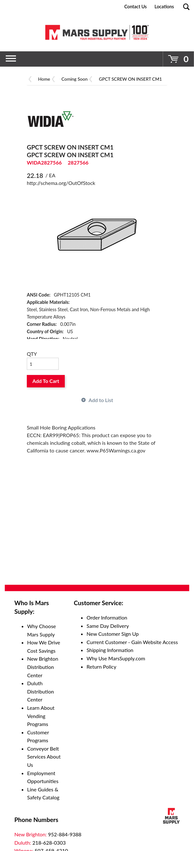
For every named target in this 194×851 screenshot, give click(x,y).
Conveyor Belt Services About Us (44, 756)
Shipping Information (109, 650)
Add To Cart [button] (46, 381)
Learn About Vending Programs (41, 716)
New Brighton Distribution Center (42, 667)
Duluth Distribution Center (40, 691)
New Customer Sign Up (112, 634)
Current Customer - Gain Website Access (132, 642)
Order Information (106, 617)
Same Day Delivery (107, 626)
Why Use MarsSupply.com (115, 658)
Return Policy (101, 667)
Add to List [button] (101, 400)
